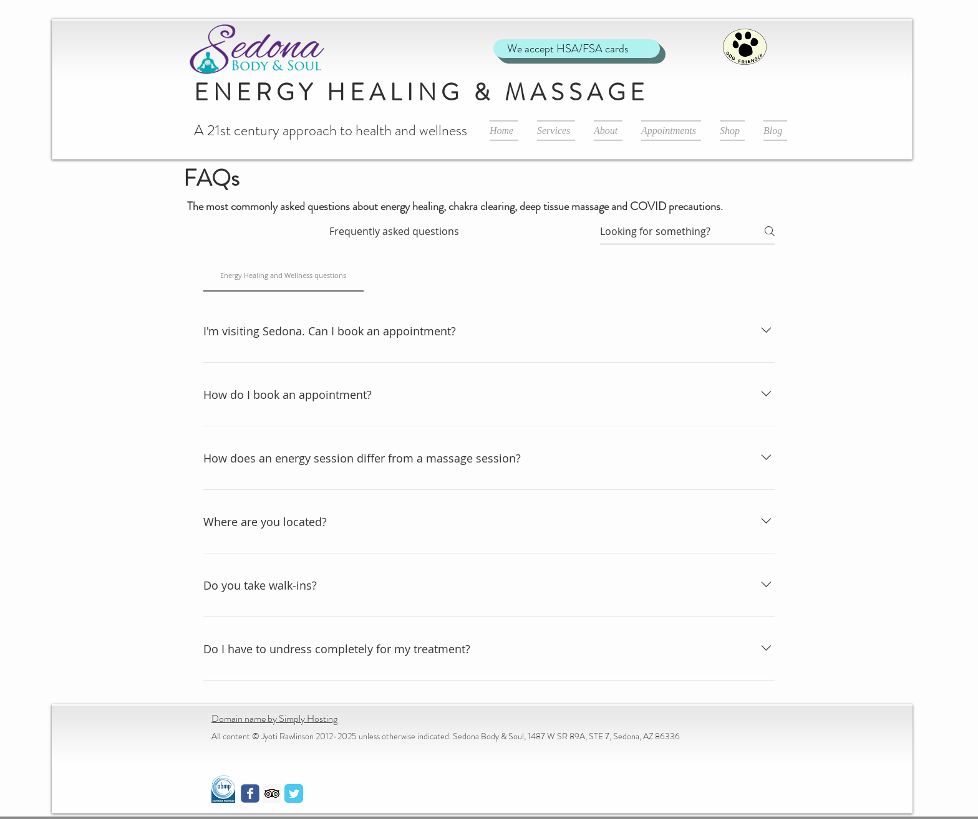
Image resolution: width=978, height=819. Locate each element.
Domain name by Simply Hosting (274, 718)
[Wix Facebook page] (250, 793)
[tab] (283, 275)
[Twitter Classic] (293, 793)
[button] (556, 130)
